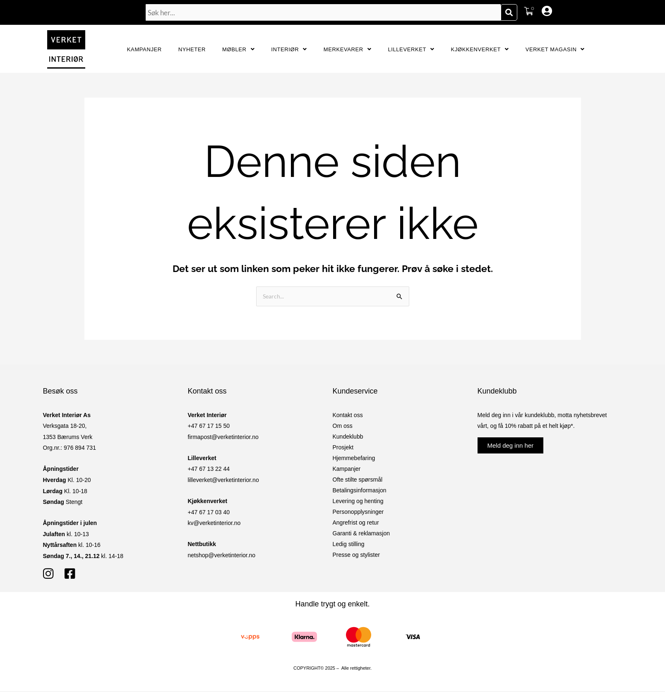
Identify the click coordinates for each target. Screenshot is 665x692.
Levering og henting (358, 502)
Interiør (289, 49)
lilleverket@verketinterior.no (223, 480)
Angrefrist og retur (356, 523)
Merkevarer (348, 49)
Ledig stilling (349, 545)
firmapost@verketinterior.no (223, 437)
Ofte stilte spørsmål (358, 480)
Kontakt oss (348, 416)
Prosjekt (343, 448)
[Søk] (509, 12)
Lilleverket (411, 49)
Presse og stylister (356, 555)
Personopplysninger (358, 512)
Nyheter (192, 49)
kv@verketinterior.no (214, 523)
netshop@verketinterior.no (222, 556)
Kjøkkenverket (480, 49)
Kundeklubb (348, 437)
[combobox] (323, 12)
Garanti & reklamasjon (361, 534)
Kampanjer (144, 49)
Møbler (238, 49)
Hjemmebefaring (354, 459)
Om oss (343, 426)
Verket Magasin (555, 49)
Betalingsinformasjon (360, 491)
